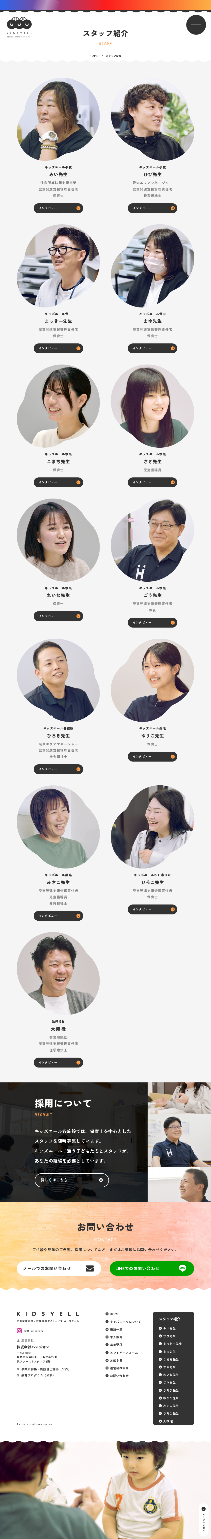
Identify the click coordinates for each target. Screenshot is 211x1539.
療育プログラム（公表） (38, 1375)
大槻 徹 (168, 1421)
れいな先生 (171, 1375)
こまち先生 (171, 1359)
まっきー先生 (172, 1344)
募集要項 (116, 1345)
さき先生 (169, 1367)
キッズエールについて (125, 1322)
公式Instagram (33, 1330)
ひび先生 (169, 1336)
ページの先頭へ (203, 1522)
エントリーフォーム (124, 1353)
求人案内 (116, 1337)
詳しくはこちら (54, 1180)
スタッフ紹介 (170, 1319)
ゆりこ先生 (171, 1398)
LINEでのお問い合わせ (137, 1268)
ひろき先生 (171, 1390)
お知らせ (116, 1360)
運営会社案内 (119, 1368)
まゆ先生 (169, 1352)
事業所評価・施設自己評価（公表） (46, 1369)
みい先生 (169, 1328)
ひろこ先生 (171, 1413)
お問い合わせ (119, 1376)
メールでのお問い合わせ (47, 1268)
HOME (114, 1314)
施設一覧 (116, 1329)
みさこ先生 (171, 1406)
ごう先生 (169, 1382)
